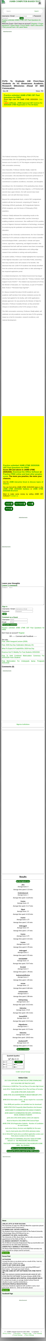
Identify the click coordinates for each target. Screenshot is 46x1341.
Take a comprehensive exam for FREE (23, 1152)
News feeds (15, 25)
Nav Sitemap (38, 1337)
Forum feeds (25, 25)
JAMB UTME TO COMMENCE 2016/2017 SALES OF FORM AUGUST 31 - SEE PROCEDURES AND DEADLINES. (23, 1143)
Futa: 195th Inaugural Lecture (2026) (14, 645)
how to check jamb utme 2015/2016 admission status (23, 1135)
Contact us (14, 496)
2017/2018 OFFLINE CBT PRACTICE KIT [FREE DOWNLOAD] (23, 1084)
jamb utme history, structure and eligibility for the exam (23, 1132)
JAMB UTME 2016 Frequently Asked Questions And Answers (23, 1111)
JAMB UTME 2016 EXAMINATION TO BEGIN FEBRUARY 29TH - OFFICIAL (23, 1099)
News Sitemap (29, 1338)
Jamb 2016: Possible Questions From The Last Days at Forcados (23, 1093)
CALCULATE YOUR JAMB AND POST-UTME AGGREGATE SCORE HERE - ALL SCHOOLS (23, 1148)
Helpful (9, 504)
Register (34, 23)
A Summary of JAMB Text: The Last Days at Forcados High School (23, 1090)
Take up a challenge (23, 1053)
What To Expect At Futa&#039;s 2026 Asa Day (18, 652)
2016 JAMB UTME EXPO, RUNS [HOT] (23, 1095)
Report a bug (27, 1337)
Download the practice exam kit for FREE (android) (23, 1155)
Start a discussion (37, 25)
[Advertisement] (23, 55)
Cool (30, 504)
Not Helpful (20, 504)
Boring (9, 509)
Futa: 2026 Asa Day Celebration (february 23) (18, 648)
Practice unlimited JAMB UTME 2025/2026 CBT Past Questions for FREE (21, 466)
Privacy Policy (7, 1337)
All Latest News (22, 27)
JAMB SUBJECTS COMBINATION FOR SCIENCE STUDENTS (23, 1114)
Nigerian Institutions (23, 728)
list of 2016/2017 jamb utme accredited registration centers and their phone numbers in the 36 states (23, 1138)
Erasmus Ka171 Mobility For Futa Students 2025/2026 (21, 656)
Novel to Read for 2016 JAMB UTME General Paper (23, 1124)
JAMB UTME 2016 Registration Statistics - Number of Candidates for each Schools (23, 1128)
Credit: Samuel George (23, 1075)
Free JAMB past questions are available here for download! (23, 1108)
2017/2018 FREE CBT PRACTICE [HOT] (23, 1087)
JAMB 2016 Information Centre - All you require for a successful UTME (23, 1104)
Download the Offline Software (26, 472)
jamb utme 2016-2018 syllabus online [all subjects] (23, 1121)
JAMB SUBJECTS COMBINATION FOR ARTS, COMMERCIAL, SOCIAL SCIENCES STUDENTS (23, 1117)
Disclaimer (17, 1337)
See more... (5, 1256)
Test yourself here (9, 27)
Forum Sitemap (17, 1338)
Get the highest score (23, 885)
